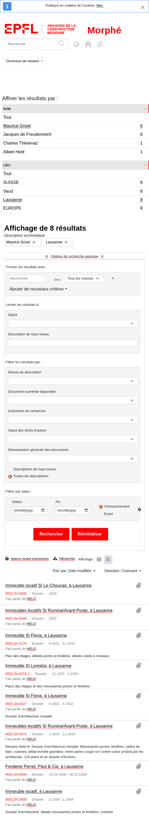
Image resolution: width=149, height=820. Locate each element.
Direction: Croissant (121, 571)
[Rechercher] (30, 44)
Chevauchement (117, 506)
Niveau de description (24, 372)
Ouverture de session (23, 61)
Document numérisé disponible (32, 392)
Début (17, 502)
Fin (58, 502)
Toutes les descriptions (31, 476)
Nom (7, 108)
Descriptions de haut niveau (34, 469)
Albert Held (73, 152)
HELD (31, 599)
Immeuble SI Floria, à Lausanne (36, 635)
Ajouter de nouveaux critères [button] (36, 289)
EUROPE (73, 209)
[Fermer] (143, 7)
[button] (88, 44)
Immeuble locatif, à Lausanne (33, 791)
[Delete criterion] (113, 278)
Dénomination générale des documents (38, 450)
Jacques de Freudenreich (73, 135)
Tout (7, 117)
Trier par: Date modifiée (72, 571)
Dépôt (12, 315)
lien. (99, 5)
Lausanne (73, 200)
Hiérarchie (64, 559)
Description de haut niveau (28, 334)
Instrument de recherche (27, 411)
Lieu (6, 164)
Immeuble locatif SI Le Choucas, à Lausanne (48, 585)
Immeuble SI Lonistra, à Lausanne (38, 665)
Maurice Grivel (73, 126)
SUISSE (73, 183)
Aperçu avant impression (27, 559)
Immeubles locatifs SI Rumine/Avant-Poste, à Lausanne (59, 610)
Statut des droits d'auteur (27, 430)
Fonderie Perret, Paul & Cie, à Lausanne (44, 766)
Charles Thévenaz (73, 144)
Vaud (73, 192)
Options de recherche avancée (74, 256)
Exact (108, 514)
